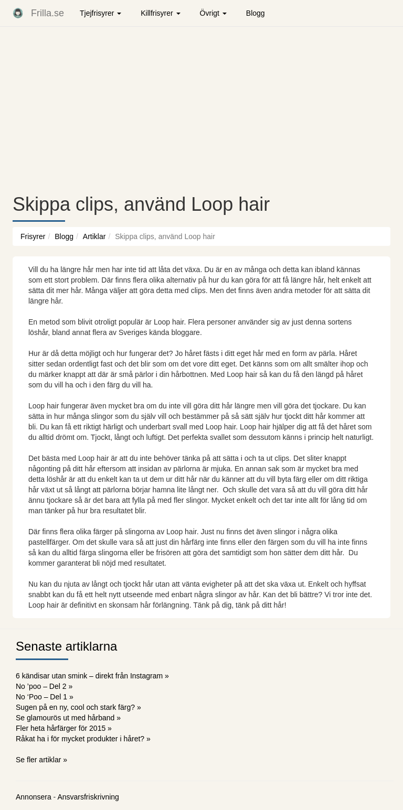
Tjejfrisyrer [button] (100, 13)
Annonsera (33, 797)
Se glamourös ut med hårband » (68, 718)
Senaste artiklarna (66, 646)
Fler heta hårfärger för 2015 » (64, 728)
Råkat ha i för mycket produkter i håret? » (83, 739)
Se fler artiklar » (41, 759)
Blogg (255, 13)
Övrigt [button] (213, 13)
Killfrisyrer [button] (160, 13)
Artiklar (94, 236)
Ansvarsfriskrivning (88, 797)
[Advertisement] (201, 110)
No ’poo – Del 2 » (44, 686)
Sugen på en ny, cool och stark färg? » (78, 707)
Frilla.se (47, 13)
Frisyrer (32, 236)
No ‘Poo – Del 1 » (44, 697)
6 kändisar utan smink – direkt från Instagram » (92, 676)
